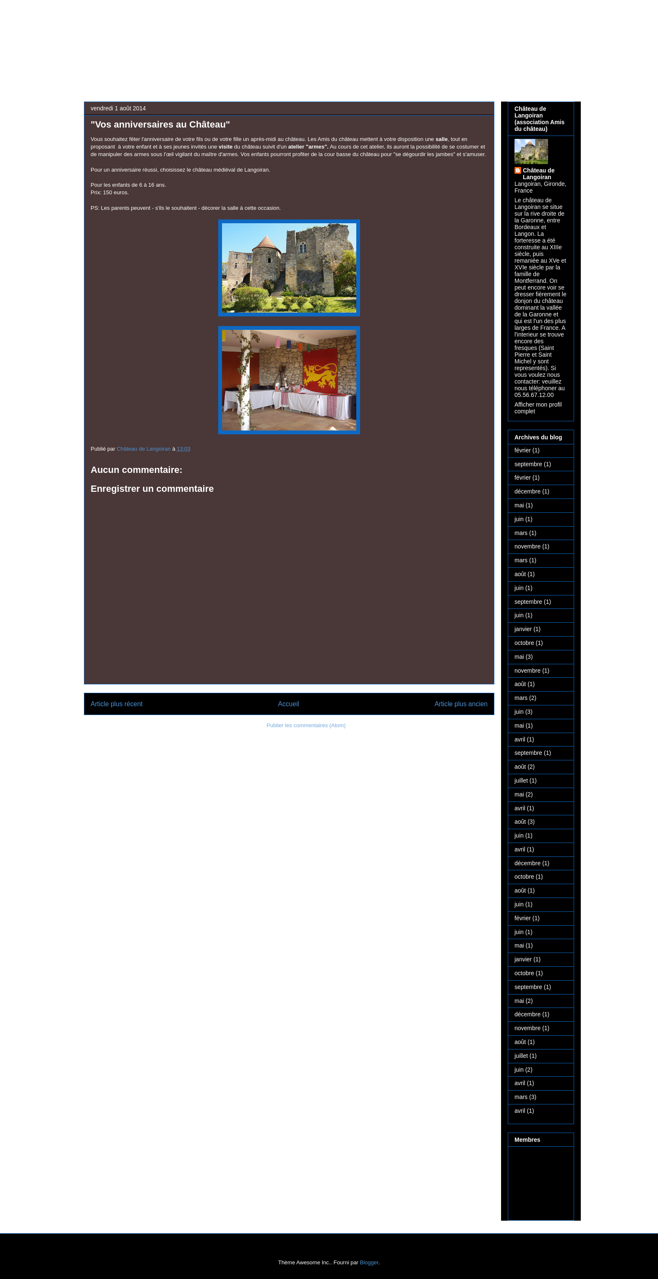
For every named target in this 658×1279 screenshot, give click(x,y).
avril (519, 739)
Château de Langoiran (538, 173)
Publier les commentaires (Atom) (306, 725)
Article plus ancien (461, 703)
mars (520, 533)
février (522, 450)
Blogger (369, 1262)
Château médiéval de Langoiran (303, 36)
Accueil (288, 703)
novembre (527, 546)
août (520, 574)
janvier (523, 629)
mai (519, 505)
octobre (524, 643)
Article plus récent (117, 703)
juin (519, 519)
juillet (521, 780)
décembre (527, 491)
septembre (528, 464)
